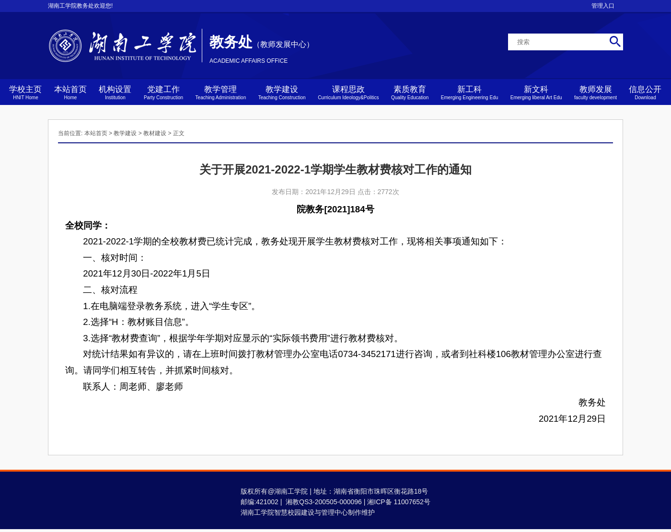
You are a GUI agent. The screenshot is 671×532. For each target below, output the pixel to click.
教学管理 (221, 92)
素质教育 (409, 92)
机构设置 (115, 92)
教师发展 (595, 92)
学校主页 (25, 92)
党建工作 (163, 92)
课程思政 (348, 92)
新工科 (469, 92)
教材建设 (154, 133)
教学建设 (282, 92)
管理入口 (602, 5)
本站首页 (70, 92)
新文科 (536, 92)
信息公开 (645, 92)
